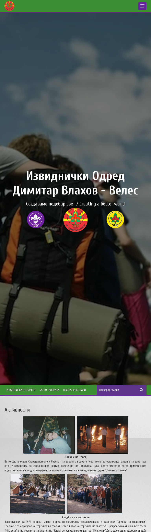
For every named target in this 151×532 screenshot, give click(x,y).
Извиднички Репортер (20, 390)
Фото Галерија (49, 390)
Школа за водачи (74, 390)
